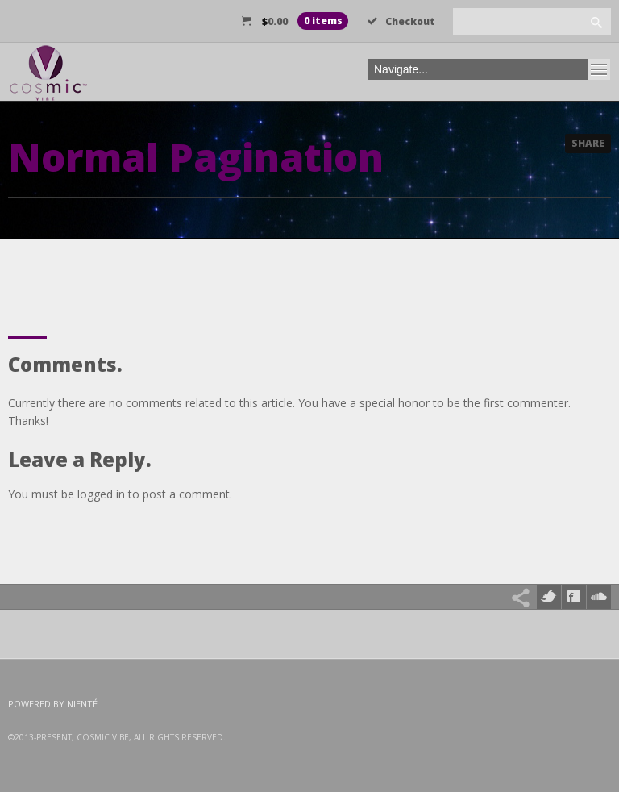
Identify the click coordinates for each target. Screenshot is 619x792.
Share (587, 143)
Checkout (401, 21)
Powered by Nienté (53, 704)
